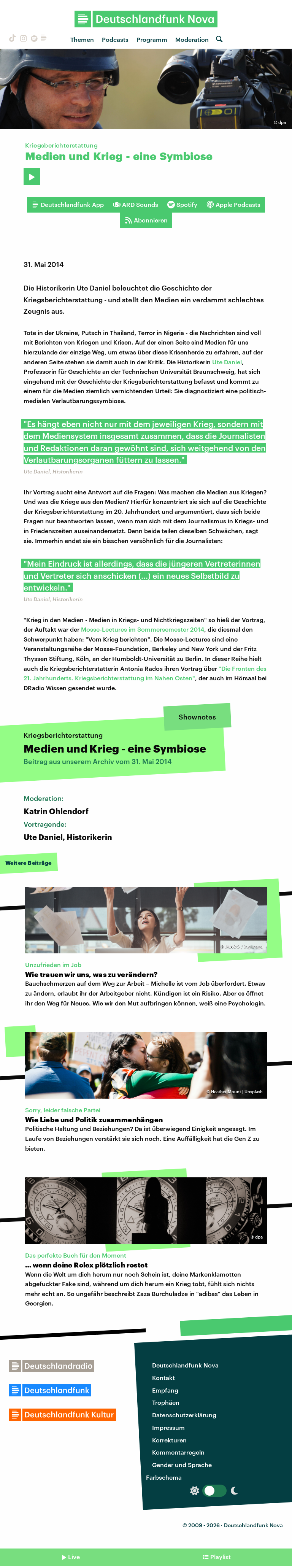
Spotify (182, 204)
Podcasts (115, 39)
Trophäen (165, 1402)
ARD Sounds (135, 204)
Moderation (192, 39)
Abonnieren (146, 220)
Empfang (165, 1390)
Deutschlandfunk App (68, 204)
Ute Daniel (227, 361)
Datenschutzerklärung (184, 1414)
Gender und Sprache (182, 1464)
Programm (151, 39)
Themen (82, 39)
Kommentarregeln (178, 1452)
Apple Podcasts (233, 204)
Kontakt (163, 1377)
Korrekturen (169, 1440)
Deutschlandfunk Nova (185, 1365)
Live (74, 1556)
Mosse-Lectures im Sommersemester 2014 (142, 629)
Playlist (220, 1556)
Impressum (168, 1427)
